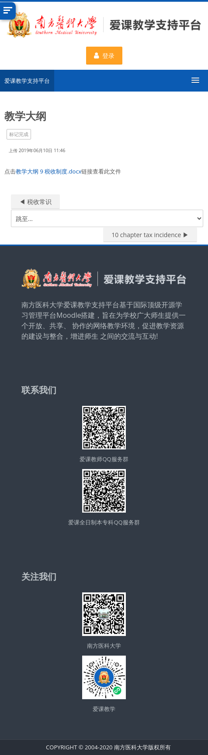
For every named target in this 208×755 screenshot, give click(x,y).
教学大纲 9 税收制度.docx (48, 171)
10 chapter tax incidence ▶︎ (150, 235)
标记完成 (18, 134)
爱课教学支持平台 (27, 81)
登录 (104, 55)
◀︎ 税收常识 (35, 201)
